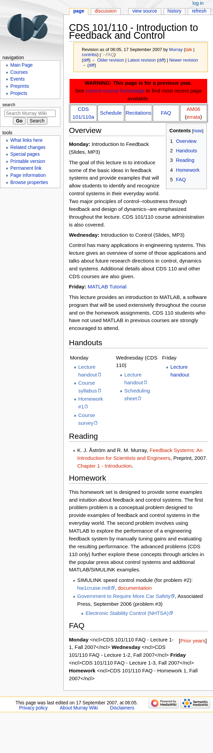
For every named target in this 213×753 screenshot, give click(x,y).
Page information (28, 175)
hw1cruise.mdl (93, 588)
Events (17, 79)
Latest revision (142, 60)
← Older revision (108, 60)
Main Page (21, 65)
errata (193, 117)
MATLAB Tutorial (107, 286)
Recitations (138, 113)
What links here (26, 140)
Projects (18, 93)
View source (144, 11)
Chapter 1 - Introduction (104, 466)
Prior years (193, 640)
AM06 (193, 109)
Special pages (25, 154)
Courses (19, 72)
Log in (198, 3)
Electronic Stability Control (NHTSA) (127, 613)
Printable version (27, 161)
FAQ (166, 113)
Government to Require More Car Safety (124, 596)
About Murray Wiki (79, 707)
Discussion (106, 11)
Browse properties (29, 182)
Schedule (111, 113)
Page (78, 11)
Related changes (27, 147)
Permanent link (26, 168)
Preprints (19, 86)
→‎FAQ (107, 54)
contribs (89, 54)
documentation (135, 588)
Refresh (199, 11)
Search (8, 104)
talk (188, 49)
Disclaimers (122, 707)
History (175, 11)
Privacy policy (33, 707)
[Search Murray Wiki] (30, 113)
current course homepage (115, 91)
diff (86, 60)
